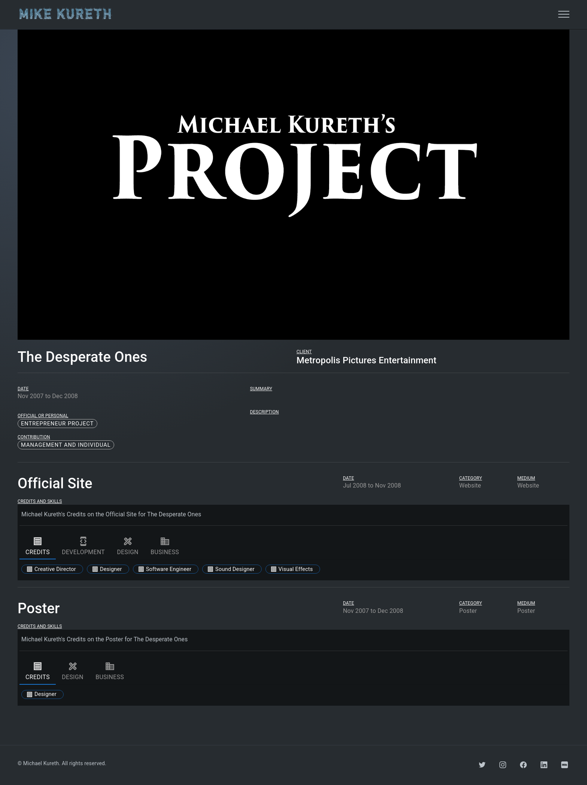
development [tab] (83, 545)
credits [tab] (37, 545)
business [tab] (165, 545)
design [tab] (128, 545)
